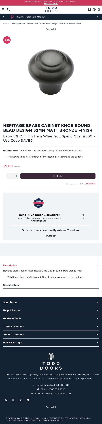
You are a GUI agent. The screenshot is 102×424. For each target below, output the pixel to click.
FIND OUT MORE (51, 4)
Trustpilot (51, 29)
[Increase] (16, 176)
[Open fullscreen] (51, 72)
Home (6, 24)
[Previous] (4, 17)
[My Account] (94, 9)
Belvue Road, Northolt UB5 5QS (51, 385)
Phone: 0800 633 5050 (51, 389)
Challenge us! (51, 221)
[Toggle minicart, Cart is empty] (99, 9)
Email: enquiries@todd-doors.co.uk (51, 393)
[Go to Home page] (51, 9)
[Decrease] (9, 176)
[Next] (98, 17)
